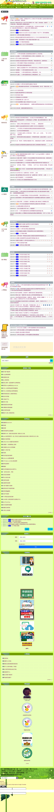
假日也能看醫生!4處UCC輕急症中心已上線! (26, 102)
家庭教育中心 (7, 672)
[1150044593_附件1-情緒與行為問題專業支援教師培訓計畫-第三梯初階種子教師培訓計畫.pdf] (50, 145)
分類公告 (11, 7)
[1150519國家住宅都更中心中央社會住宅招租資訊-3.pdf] (52, 301)
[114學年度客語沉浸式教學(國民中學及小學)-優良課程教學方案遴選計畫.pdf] (52, 191)
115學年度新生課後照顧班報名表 (23, 65)
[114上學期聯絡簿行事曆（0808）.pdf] (52, 245)
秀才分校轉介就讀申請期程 (22, 58)
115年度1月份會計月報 (24, 261)
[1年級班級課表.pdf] (36, 240)
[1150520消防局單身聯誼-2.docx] (48, 26)
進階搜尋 (51, 363)
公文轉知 (4, 194)
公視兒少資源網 (6, 510)
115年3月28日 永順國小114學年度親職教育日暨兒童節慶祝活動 (31, 327)
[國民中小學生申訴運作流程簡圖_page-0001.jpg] (52, 224)
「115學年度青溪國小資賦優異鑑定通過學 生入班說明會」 (29, 53)
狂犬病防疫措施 (19, 90)
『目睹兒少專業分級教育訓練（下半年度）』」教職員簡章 (29, 123)
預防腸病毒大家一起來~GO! (22, 99)
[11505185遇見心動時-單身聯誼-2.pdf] (42, 305)
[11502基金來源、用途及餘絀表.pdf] (52, 259)
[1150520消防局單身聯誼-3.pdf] (50, 26)
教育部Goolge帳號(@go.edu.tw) (10, 385)
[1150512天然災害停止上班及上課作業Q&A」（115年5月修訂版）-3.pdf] (50, 315)
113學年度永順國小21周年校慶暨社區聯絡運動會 (27, 334)
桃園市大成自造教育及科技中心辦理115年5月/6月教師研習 (30, 126)
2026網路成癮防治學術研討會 (23, 206)
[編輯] (27, 648)
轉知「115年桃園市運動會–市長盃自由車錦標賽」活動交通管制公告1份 (32, 195)
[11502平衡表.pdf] (48, 259)
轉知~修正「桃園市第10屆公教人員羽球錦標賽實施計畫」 (29, 295)
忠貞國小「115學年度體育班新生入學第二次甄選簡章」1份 (30, 56)
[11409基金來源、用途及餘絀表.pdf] (52, 273)
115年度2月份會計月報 (24, 259)
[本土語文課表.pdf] (52, 240)
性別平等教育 (6, 494)
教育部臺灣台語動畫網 (8, 430)
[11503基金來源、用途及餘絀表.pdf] (52, 257)
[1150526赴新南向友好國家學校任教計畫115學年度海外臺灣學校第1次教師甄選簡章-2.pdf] (48, 289)
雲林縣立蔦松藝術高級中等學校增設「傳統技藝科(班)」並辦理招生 (31, 60)
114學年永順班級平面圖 (21, 242)
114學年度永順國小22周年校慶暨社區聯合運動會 (27, 330)
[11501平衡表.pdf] (48, 261)
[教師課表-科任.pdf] (50, 240)
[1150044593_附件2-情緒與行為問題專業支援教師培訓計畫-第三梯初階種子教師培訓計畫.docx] (52, 145)
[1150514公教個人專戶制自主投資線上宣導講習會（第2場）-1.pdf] (42, 309)
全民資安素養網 (6, 474)
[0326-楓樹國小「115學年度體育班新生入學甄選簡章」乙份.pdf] (52, 72)
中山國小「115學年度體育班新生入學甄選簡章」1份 (28, 74)
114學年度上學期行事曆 (24, 245)
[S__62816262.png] (52, 35)
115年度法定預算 (23, 275)
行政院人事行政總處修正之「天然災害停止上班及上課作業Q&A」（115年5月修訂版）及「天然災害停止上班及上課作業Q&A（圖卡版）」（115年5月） (31, 316)
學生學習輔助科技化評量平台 (9, 469)
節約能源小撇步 (19, 95)
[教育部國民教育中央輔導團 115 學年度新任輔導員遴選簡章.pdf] (52, 198)
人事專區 (4, 290)
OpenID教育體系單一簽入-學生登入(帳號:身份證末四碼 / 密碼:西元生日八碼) (20, 436)
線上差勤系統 (6, 380)
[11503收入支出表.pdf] (50, 257)
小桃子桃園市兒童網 (7, 485)
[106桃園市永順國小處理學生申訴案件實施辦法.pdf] (50, 224)
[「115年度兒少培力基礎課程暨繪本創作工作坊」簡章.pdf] (52, 180)
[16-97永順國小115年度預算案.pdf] (52, 275)
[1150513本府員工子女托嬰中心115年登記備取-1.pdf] (50, 313)
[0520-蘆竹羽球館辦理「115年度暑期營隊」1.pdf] (52, 177)
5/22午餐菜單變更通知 (24, 30)
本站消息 (4, 11)
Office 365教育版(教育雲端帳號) (10, 388)
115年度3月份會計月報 (24, 257)
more (27, 529)
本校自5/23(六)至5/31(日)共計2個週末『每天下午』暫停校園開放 (34, 32)
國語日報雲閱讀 (6, 439)
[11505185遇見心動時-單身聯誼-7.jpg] (52, 305)
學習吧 (4, 452)
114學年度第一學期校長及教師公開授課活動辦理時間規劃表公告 (31, 235)
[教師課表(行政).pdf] (48, 240)
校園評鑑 (42, 5)
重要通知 (4, 23)
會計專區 (4, 259)
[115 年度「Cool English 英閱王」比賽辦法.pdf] (52, 154)
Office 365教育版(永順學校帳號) (10, 391)
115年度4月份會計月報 (24, 254)
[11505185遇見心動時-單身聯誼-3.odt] (44, 305)
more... (50, 415)
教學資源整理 (6, 463)
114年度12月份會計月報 (24, 266)
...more (27, 763)
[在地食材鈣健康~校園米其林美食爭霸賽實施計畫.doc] (52, 169)
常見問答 (25, 7)
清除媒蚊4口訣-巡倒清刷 (21, 97)
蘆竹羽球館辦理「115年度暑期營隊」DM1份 (26, 160)
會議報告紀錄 (6, 377)
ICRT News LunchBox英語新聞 (10, 461)
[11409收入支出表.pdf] (50, 273)
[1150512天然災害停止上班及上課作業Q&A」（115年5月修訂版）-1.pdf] (46, 315)
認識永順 (26, 5)
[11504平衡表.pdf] (48, 254)
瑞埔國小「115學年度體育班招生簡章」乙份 (26, 70)
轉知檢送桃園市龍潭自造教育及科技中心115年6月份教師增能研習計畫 (32, 37)
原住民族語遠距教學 (7, 455)
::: (1, 8)
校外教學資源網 (6, 410)
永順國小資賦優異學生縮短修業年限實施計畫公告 (27, 238)
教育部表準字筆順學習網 (8, 488)
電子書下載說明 (6, 371)
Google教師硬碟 (6, 374)
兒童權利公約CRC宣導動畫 (9, 447)
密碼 (16, 541)
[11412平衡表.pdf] (48, 266)
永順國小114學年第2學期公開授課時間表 (25, 228)
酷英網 (4, 428)
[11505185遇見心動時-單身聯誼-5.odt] (48, 305)
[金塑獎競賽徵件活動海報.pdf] (50, 175)
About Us (19, 5)
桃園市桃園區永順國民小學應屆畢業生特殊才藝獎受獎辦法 (29, 231)
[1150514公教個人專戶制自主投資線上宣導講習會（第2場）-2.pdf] (44, 309)
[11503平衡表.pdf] (48, 257)
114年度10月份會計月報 (24, 270)
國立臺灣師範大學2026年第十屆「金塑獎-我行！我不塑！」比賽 (31, 175)
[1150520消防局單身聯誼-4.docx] (52, 26)
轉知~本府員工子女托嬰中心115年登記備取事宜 (27, 312)
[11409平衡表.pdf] (48, 273)
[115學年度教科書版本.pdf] (52, 226)
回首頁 (3, 5)
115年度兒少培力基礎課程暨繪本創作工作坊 (26, 179)
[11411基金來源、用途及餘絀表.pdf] (52, 268)
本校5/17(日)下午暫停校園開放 (26, 44)
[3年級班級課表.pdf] (40, 240)
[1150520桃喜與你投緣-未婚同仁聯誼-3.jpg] (52, 23)
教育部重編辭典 (6, 491)
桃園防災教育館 (6, 507)
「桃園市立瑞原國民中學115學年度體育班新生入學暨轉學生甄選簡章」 (32, 67)
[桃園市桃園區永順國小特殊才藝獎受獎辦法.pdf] (52, 231)
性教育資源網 (6, 480)
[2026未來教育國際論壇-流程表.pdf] (52, 117)
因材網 (4, 425)
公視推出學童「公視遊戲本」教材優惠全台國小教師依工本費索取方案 (32, 201)
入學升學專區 (13, 51)
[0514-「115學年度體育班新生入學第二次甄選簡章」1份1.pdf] (52, 56)
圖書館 (4, 466)
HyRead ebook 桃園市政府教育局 (10, 441)
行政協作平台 (6, 399)
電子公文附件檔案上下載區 (10, 666)
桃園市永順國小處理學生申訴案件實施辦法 (29, 224)
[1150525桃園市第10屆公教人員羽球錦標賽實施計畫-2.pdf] (52, 295)
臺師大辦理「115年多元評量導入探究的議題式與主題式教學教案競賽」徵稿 (33, 189)
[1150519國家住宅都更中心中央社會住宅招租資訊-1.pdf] (48, 301)
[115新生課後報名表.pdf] (52, 65)
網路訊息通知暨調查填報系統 (11, 663)
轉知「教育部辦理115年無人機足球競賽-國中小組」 (28, 39)
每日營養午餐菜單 (8, 674)
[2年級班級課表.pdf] (38, 240)
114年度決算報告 (23, 263)
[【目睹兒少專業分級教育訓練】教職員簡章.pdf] (52, 124)
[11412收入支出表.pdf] (50, 266)
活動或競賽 (13, 151)
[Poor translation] (4, 786)
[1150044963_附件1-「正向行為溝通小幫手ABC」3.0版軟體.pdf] (52, 208)
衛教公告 (4, 85)
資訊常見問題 (6, 396)
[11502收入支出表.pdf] (50, 259)
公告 (17, 30)
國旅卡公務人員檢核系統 (8, 413)
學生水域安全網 (6, 477)
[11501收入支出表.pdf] (50, 261)
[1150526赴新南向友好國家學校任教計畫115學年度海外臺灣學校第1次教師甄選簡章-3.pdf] (50, 289)
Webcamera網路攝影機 (8, 458)
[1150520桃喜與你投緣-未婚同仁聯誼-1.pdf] (48, 23)
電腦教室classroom (7, 422)
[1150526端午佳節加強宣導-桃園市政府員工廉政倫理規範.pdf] (52, 293)
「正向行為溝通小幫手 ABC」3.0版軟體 (25, 208)
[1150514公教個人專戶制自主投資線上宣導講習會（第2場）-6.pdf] (52, 309)
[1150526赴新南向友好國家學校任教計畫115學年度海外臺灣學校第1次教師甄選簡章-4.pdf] (52, 289)
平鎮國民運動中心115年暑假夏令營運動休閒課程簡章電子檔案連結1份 (32, 162)
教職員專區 (4, 7)
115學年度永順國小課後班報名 (23, 35)
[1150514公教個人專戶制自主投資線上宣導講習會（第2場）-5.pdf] (50, 309)
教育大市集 (5, 402)
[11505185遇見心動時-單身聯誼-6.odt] (50, 305)
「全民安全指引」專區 (8, 472)
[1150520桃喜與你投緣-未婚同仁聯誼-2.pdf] (50, 23)
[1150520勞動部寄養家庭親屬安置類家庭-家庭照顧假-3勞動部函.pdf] (50, 297)
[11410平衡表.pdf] (48, 271)
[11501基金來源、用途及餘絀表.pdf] (52, 261)
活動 (17, 168)
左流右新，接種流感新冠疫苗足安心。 (25, 108)
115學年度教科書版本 (24, 226)
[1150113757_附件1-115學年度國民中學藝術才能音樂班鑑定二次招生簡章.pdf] (52, 63)
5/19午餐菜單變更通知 (24, 42)
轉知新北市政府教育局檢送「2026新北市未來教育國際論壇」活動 (31, 117)
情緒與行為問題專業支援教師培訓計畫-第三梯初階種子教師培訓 (31, 144)
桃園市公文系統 (7, 661)
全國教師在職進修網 (7, 407)
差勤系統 (6, 658)
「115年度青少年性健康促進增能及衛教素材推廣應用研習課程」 (31, 128)
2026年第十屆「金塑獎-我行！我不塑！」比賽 (27, 172)
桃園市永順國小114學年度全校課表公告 (25, 240)
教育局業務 (33, 7)
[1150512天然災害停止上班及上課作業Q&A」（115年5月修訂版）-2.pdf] (48, 315)
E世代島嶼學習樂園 (7, 504)
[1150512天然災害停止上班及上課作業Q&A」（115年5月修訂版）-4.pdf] (52, 315)
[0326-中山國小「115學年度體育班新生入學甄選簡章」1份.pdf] (52, 75)
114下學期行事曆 (23, 233)
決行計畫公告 (13, 221)
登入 (40, 7)
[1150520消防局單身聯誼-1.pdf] (46, 26)
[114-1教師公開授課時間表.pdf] (52, 236)
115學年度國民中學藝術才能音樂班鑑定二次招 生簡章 (28, 63)
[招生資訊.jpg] (52, 61)
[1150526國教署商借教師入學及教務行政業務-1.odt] (50, 285)
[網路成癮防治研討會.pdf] (52, 206)
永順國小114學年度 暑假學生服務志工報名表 (26, 84)
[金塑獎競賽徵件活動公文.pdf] (48, 175)
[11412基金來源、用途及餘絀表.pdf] (52, 266)
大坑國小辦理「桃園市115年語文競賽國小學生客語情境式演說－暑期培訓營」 (34, 158)
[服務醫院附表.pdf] (52, 90)
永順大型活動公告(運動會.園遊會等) (18, 325)
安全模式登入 (22, 544)
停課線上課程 (11, 5)
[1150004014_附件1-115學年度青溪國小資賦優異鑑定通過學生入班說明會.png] (52, 54)
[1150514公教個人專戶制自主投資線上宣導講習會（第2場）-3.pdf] (46, 309)
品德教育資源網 (6, 483)
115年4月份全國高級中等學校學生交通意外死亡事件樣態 (32, 204)
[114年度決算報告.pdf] (52, 264)
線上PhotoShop (6, 502)
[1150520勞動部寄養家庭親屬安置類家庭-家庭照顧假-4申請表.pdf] (52, 297)
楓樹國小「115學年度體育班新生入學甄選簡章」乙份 (28, 72)
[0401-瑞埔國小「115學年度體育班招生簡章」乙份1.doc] (52, 70)
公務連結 (49, 5)
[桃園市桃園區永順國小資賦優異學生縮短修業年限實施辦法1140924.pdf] (52, 238)
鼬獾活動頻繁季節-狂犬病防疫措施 (24, 92)
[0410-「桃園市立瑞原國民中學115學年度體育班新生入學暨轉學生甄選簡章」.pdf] (52, 68)
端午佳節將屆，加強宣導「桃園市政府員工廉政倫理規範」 (29, 292)
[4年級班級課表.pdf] (42, 240)
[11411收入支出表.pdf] (50, 268)
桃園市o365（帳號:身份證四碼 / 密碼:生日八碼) (14, 433)
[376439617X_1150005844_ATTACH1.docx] (52, 58)
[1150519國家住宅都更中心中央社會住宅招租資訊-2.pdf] (50, 301)
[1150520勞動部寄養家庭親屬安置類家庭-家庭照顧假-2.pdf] (48, 297)
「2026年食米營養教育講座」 (23, 130)
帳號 (16, 537)
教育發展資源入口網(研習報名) (10, 393)
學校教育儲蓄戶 (7, 677)
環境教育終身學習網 (7, 404)
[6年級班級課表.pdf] (46, 240)
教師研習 (4, 122)
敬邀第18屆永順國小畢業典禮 (23, 332)
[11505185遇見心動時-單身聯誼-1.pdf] (40, 305)
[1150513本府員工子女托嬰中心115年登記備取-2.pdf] (52, 313)
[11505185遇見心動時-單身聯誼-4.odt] (46, 305)
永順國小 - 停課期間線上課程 (9, 444)
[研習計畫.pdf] (52, 137)
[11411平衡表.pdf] (48, 268)
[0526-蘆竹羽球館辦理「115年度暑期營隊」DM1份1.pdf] (52, 160)
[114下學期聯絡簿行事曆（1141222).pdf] (52, 233)
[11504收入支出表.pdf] (50, 254)
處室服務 (34, 5)
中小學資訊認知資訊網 (8, 496)
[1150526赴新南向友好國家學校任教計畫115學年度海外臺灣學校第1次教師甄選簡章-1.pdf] (46, 289)
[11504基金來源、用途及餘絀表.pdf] (52, 254)
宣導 (17, 18)
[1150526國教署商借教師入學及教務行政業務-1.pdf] (52, 285)
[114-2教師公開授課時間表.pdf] (52, 229)
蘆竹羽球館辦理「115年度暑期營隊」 (25, 177)
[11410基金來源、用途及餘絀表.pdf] (52, 271)
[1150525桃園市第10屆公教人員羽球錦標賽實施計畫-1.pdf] (50, 295)
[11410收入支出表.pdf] (50, 271)
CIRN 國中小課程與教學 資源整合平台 (11, 499)
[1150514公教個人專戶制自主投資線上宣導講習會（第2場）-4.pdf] (48, 309)
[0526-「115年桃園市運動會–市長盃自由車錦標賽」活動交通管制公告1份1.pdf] (52, 195)
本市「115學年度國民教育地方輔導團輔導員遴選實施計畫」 (30, 210)
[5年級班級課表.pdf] (44, 240)
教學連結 (18, 7)
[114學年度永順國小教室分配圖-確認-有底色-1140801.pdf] (52, 243)
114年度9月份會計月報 (24, 273)
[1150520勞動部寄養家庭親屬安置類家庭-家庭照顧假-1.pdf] (46, 297)
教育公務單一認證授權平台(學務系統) (11, 382)
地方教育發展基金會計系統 (10, 669)
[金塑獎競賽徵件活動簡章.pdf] (52, 175)
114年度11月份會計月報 (24, 268)
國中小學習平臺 (6, 450)
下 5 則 (50, 529)
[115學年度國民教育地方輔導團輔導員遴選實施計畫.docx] (52, 211)
